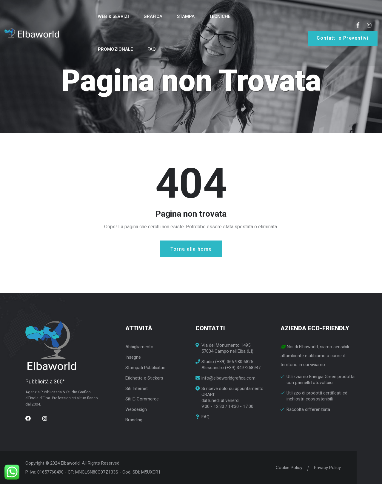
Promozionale (115, 49)
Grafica (153, 16)
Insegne (133, 357)
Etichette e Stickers (144, 378)
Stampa (186, 16)
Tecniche (219, 16)
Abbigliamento (139, 346)
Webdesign (136, 409)
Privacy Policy (325, 467)
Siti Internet (136, 388)
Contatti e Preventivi (343, 38)
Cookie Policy (287, 467)
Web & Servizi (113, 16)
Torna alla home (191, 249)
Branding (133, 420)
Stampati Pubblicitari (145, 367)
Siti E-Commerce (142, 399)
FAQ (151, 49)
